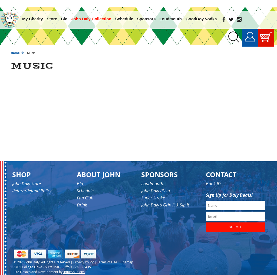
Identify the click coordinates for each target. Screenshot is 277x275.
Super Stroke (153, 191)
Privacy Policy (83, 255)
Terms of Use (107, 255)
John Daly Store (26, 177)
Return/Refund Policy (31, 184)
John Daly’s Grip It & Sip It (165, 198)
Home (15, 46)
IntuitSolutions (74, 264)
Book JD (213, 177)
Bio (80, 177)
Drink (82, 198)
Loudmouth (152, 177)
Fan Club (85, 191)
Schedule (85, 184)
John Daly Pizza (155, 184)
